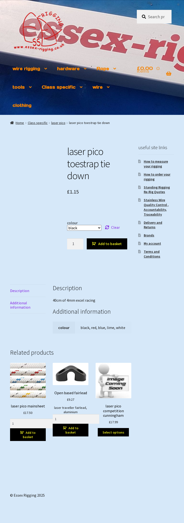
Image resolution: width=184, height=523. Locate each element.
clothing (21, 105)
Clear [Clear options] (115, 227)
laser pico (58, 123)
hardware (68, 68)
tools (18, 87)
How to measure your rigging (156, 163)
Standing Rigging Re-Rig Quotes (157, 189)
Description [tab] (19, 290)
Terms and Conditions (152, 254)
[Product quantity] (75, 243)
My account (152, 243)
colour (72, 222)
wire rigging (26, 68)
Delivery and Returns (153, 224)
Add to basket (110, 243)
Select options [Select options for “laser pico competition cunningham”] (113, 432)
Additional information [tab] (20, 305)
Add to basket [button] (29, 434)
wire (97, 87)
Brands (149, 235)
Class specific (58, 87)
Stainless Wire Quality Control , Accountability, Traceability (156, 207)
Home (20, 123)
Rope (103, 68)
